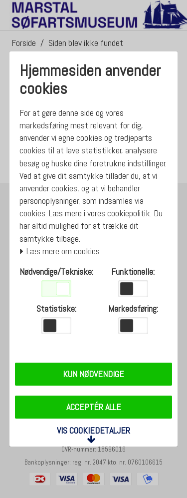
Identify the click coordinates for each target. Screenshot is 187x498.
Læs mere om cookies (59, 251)
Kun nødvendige (93, 374)
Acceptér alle (93, 407)
